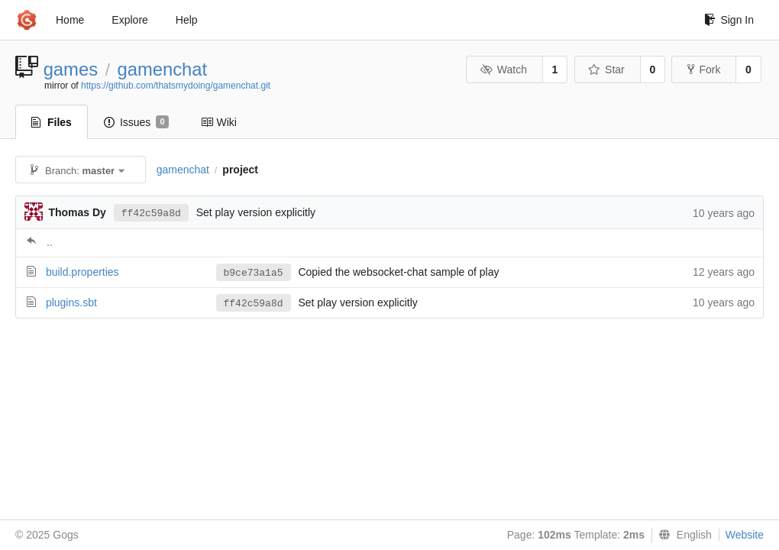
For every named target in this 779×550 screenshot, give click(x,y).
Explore (129, 20)
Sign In (729, 20)
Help (187, 20)
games (71, 69)
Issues (136, 122)
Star (606, 69)
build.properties (82, 272)
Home (70, 20)
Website (745, 535)
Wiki (219, 122)
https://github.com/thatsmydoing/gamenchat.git (175, 85)
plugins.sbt (71, 302)
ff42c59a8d (151, 213)
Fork (703, 69)
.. (50, 242)
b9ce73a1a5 (253, 273)
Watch (503, 69)
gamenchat (162, 69)
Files (51, 122)
